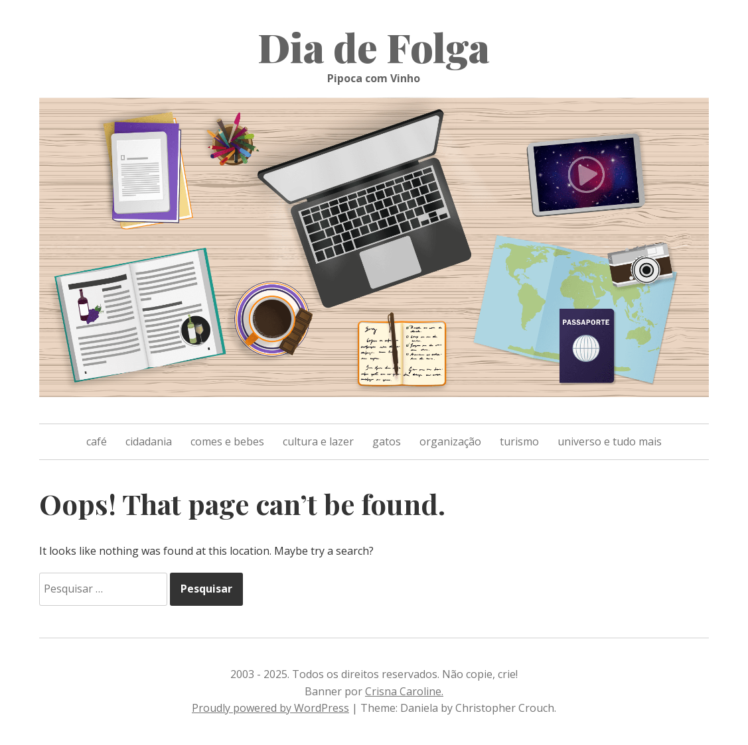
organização (450, 441)
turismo (519, 441)
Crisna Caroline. (404, 691)
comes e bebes (227, 441)
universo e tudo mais (610, 441)
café (96, 441)
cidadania (148, 441)
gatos (386, 441)
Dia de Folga (374, 46)
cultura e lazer (318, 441)
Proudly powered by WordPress (270, 708)
